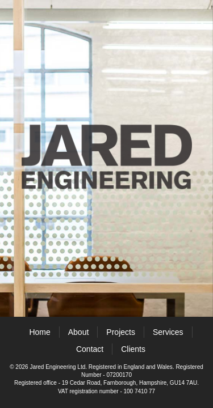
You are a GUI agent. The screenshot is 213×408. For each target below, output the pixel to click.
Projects (120, 332)
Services (168, 332)
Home (39, 332)
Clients (133, 349)
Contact (89, 349)
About (78, 332)
